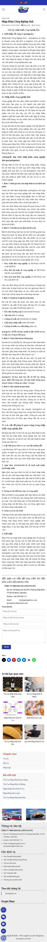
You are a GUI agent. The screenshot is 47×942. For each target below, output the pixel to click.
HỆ (14, 582)
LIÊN (10, 582)
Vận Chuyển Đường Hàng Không (15, 860)
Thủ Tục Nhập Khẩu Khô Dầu (14, 798)
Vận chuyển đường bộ (12, 876)
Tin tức (6, 759)
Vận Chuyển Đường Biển (12, 856)
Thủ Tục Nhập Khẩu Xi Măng (14, 784)
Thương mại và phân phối (13, 880)
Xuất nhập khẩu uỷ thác (12, 866)
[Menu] (3, 9)
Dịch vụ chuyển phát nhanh (13, 870)
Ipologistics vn (10, 893)
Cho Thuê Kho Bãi (10, 873)
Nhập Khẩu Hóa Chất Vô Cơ (13, 789)
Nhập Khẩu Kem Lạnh (11, 793)
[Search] (44, 9)
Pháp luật (6, 18)
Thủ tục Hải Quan (10, 863)
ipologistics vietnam (23, 939)
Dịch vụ (6, 763)
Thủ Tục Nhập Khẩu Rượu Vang (15, 780)
